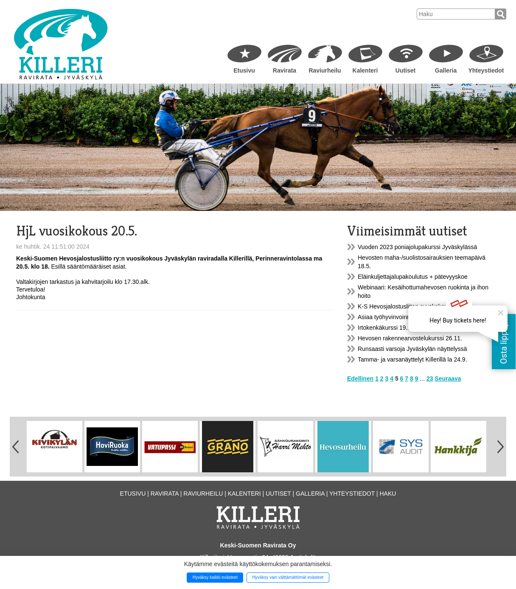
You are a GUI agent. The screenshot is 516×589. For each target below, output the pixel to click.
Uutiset (405, 70)
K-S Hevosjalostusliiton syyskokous (404, 306)
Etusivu (244, 70)
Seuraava (448, 378)
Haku (387, 493)
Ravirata (284, 70)
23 (429, 378)
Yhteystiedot (486, 70)
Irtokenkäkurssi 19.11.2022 (393, 327)
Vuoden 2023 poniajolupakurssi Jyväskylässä (417, 247)
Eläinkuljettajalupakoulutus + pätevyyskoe (413, 276)
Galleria (446, 70)
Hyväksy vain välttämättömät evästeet (287, 577)
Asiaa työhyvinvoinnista (389, 317)
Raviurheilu (324, 70)
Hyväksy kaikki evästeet (215, 577)
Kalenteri (365, 70)
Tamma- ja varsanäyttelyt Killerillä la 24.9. (412, 359)
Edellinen (360, 378)
